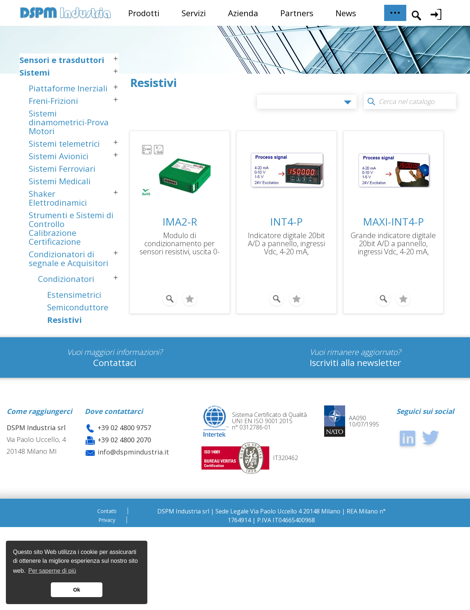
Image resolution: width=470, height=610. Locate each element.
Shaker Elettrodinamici (58, 219)
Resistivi (64, 340)
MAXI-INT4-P (393, 222)
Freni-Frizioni (53, 121)
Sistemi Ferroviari (62, 189)
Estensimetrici (74, 315)
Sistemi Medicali (60, 202)
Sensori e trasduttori (62, 80)
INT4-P (286, 222)
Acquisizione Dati (73, 368)
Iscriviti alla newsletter (355, 445)
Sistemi (35, 93)
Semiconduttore (77, 328)
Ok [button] (76, 590)
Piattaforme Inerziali (68, 109)
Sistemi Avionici (58, 176)
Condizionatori (66, 299)
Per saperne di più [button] (52, 571)
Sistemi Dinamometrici (67, 388)
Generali (63, 353)
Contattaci (114, 445)
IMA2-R (179, 222)
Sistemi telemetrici (64, 164)
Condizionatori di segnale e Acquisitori (68, 279)
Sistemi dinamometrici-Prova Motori (69, 143)
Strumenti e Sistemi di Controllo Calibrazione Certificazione (71, 249)
